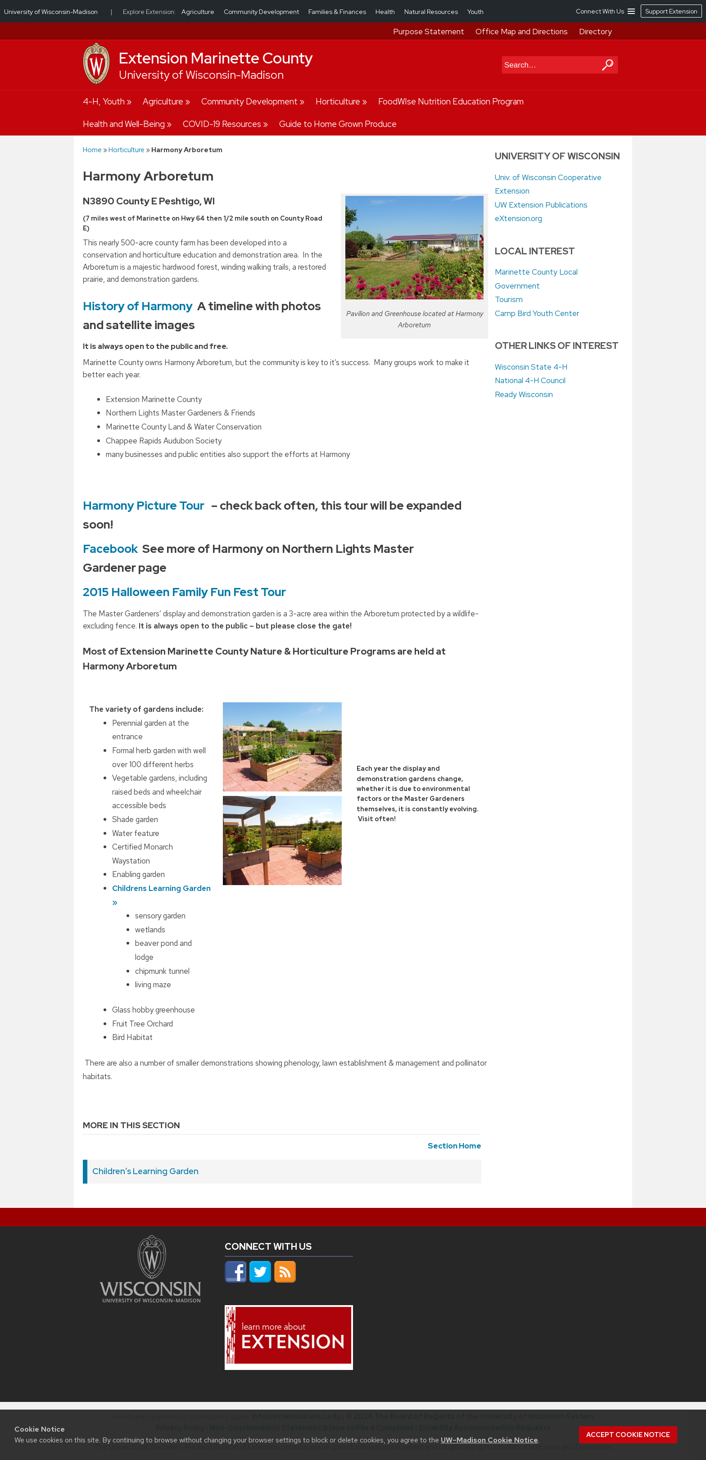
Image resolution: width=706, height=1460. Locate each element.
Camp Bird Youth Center (537, 313)
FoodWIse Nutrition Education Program (451, 101)
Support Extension (671, 11)
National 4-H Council (530, 380)
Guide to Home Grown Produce (338, 124)
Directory (595, 31)
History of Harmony (138, 306)
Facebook (110, 548)
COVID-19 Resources (222, 124)
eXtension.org (518, 218)
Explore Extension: (149, 12)
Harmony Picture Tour (143, 505)
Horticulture (338, 101)
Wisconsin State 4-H (531, 367)
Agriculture (163, 101)
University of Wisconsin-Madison (201, 75)
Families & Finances (337, 12)
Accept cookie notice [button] (628, 1434)
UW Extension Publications (541, 205)
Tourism (509, 299)
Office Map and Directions (521, 31)
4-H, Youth (104, 101)
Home (92, 149)
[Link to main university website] (150, 1300)
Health (386, 12)
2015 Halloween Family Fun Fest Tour (184, 592)
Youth (475, 12)
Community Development (249, 101)
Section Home (454, 1146)
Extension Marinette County (216, 58)
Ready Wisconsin (524, 394)
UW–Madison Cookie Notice (489, 1440)
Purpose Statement (428, 31)
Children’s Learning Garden (145, 1171)
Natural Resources (431, 12)
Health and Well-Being (124, 124)
